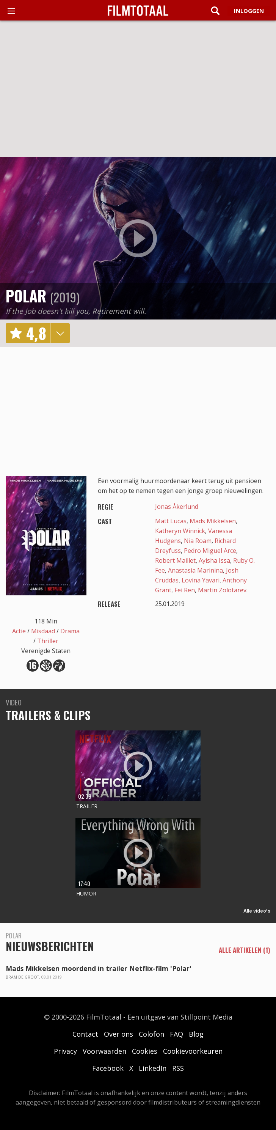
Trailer (86, 806)
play (138, 238)
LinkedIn (152, 1068)
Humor (86, 893)
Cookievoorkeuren (193, 1051)
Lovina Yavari (201, 580)
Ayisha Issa (214, 560)
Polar (26, 295)
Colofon (151, 1034)
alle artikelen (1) (244, 950)
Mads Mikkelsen (213, 521)
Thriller (47, 641)
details (60, 333)
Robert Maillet (175, 560)
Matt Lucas (171, 521)
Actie (19, 631)
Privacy (65, 1051)
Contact (85, 1034)
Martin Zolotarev (222, 590)
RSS (178, 1068)
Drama (70, 631)
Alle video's (256, 911)
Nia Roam (198, 541)
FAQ (176, 1034)
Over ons (118, 1034)
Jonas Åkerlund (176, 506)
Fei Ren (184, 590)
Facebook (108, 1068)
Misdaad (43, 631)
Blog (196, 1034)
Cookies (144, 1051)
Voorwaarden (104, 1051)
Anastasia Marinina (195, 570)
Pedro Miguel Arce (210, 550)
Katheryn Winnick (180, 531)
